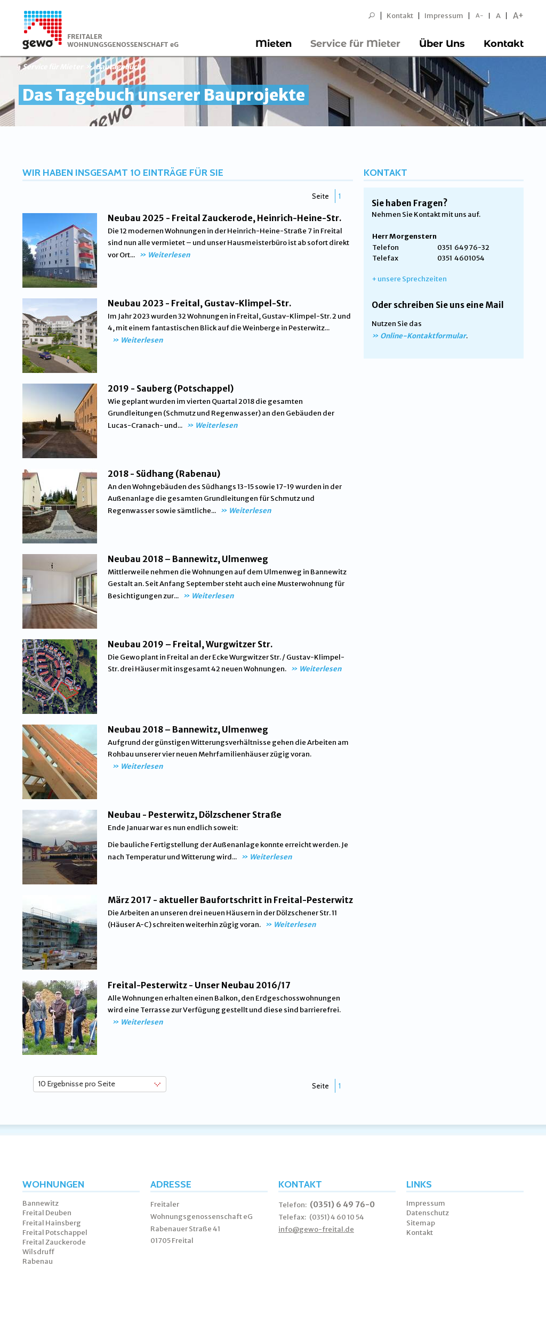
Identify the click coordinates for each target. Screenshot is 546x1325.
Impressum (443, 15)
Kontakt (400, 15)
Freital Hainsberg (51, 1223)
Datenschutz (427, 1212)
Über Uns (442, 44)
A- (480, 16)
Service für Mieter (355, 44)
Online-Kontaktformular (423, 335)
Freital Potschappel (54, 1232)
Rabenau (37, 1261)
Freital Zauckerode (54, 1242)
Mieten (273, 44)
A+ (518, 16)
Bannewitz (40, 1203)
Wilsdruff (38, 1251)
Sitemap (420, 1223)
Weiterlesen (169, 254)
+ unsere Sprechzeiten (409, 278)
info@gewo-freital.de (316, 1229)
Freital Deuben (46, 1212)
